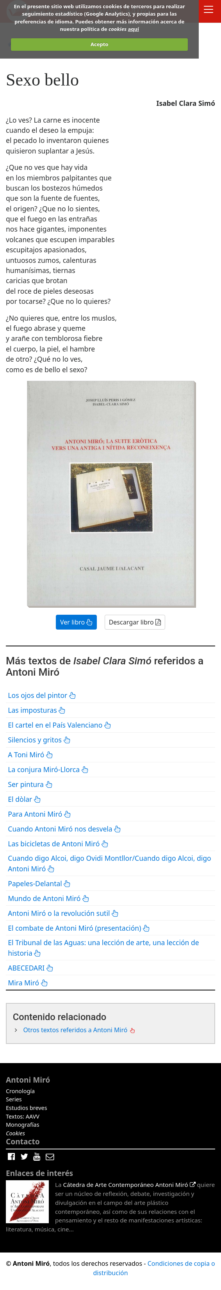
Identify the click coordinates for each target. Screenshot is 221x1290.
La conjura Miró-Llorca (48, 769)
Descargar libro (135, 622)
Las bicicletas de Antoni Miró (58, 843)
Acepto (99, 44)
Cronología (20, 1091)
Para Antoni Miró (39, 814)
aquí (133, 28)
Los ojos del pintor (42, 695)
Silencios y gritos (39, 739)
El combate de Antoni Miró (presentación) (79, 928)
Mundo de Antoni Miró (48, 898)
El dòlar (24, 799)
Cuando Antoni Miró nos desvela (64, 828)
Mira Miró (28, 982)
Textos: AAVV (22, 1116)
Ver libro (76, 622)
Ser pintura (30, 784)
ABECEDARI (30, 967)
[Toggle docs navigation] (208, 10)
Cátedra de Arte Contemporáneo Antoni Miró (129, 1184)
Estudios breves (26, 1108)
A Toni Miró (30, 754)
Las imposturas (37, 710)
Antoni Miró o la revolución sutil (63, 913)
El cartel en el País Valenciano (59, 725)
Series (14, 1099)
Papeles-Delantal (39, 883)
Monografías (22, 1124)
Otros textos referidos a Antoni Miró (76, 1030)
